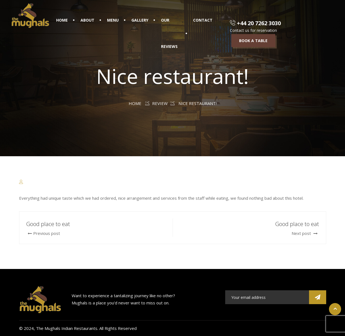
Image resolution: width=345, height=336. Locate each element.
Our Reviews (169, 33)
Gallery (139, 20)
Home (62, 20)
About (87, 20)
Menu (113, 20)
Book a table (253, 40)
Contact (202, 20)
